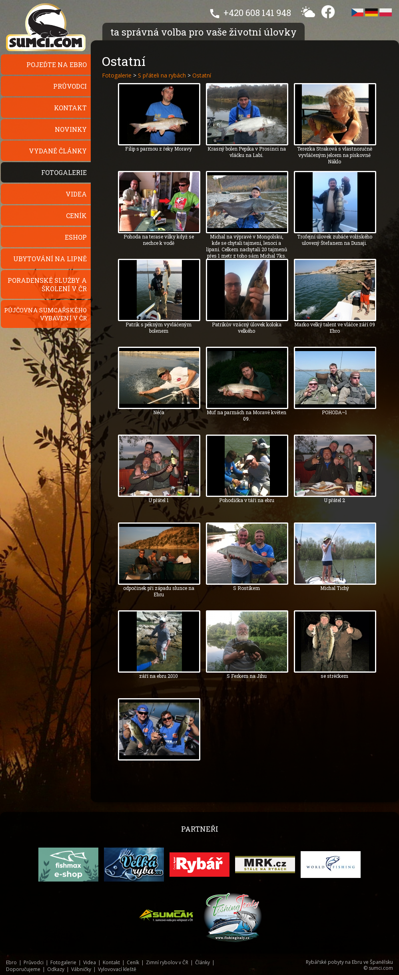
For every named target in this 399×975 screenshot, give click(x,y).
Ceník (76, 215)
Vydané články (58, 151)
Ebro (11, 962)
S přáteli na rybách (162, 75)
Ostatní (201, 75)
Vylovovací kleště (117, 969)
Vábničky (81, 969)
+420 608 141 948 (257, 12)
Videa (76, 194)
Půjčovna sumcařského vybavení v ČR (45, 314)
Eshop (76, 237)
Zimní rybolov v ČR (167, 962)
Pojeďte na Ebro (56, 64)
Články (202, 962)
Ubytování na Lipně (50, 258)
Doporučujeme (23, 969)
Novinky (71, 129)
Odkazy (55, 969)
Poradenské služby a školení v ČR (47, 284)
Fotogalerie (64, 172)
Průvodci (70, 86)
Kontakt (70, 107)
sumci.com (381, 968)
